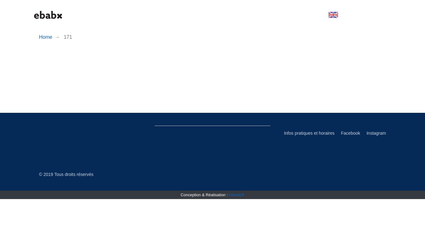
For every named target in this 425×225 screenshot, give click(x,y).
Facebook (350, 133)
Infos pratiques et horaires (309, 133)
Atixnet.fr (237, 194)
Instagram (376, 133)
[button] (333, 15)
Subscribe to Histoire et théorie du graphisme (147, 110)
